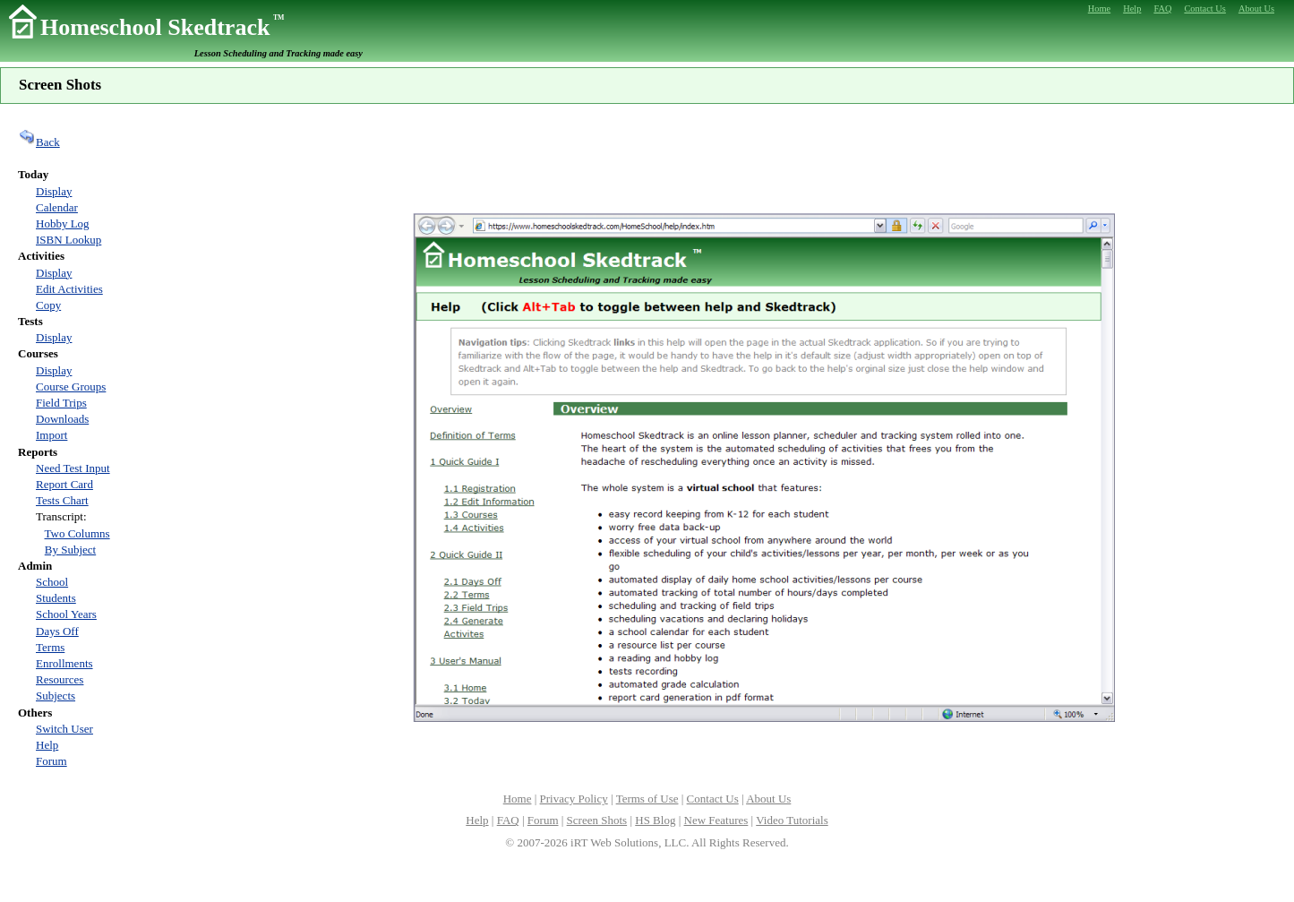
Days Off (57, 631)
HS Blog (655, 820)
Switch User (64, 728)
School (52, 581)
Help (47, 745)
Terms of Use (647, 798)
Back (39, 142)
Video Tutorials (791, 820)
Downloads (62, 418)
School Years (66, 614)
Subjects (55, 695)
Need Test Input (73, 468)
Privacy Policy (574, 798)
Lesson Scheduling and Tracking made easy (278, 53)
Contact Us (713, 798)
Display (54, 191)
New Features (716, 820)
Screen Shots (597, 820)
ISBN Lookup (68, 239)
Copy (48, 305)
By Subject (70, 549)
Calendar (57, 207)
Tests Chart (62, 500)
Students (56, 598)
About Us (768, 798)
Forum (51, 761)
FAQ (508, 820)
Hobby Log (63, 223)
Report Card (64, 484)
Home (517, 798)
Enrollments (64, 663)
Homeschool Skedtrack (162, 27)
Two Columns (77, 533)
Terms (50, 647)
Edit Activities (69, 289)
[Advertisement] (764, 156)
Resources (59, 679)
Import (51, 435)
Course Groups (71, 386)
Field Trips (61, 402)
